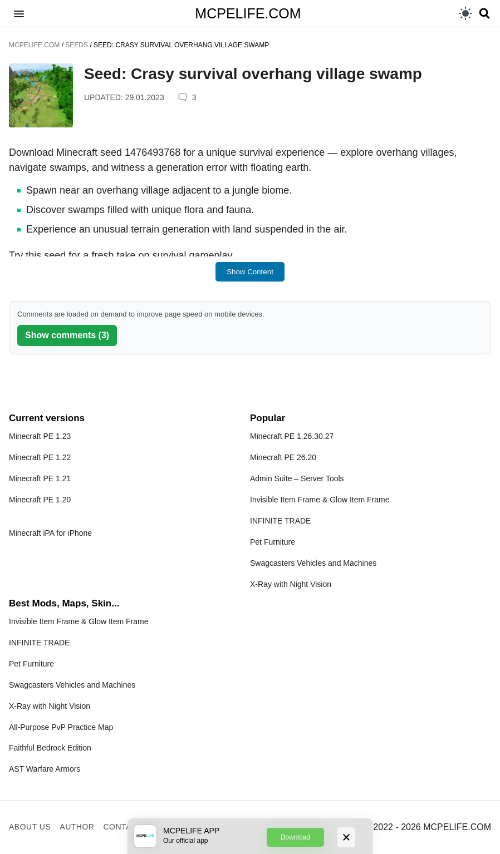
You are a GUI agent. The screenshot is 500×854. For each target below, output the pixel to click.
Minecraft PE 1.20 (40, 499)
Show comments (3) (67, 335)
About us (30, 826)
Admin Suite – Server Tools (297, 478)
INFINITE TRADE (280, 520)
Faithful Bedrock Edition (50, 747)
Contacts (125, 826)
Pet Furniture (272, 541)
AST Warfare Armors (44, 768)
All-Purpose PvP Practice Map (61, 727)
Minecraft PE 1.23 (40, 436)
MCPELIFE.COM (248, 13)
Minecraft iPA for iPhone (50, 533)
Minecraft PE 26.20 (283, 457)
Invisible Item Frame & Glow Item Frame (320, 499)
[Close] (346, 837)
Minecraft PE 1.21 (40, 478)
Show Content (250, 272)
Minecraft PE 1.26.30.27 (292, 436)
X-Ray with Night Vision (290, 584)
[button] (19, 13)
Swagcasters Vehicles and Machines (313, 563)
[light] (465, 13)
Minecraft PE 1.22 (40, 457)
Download (295, 837)
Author (77, 826)
